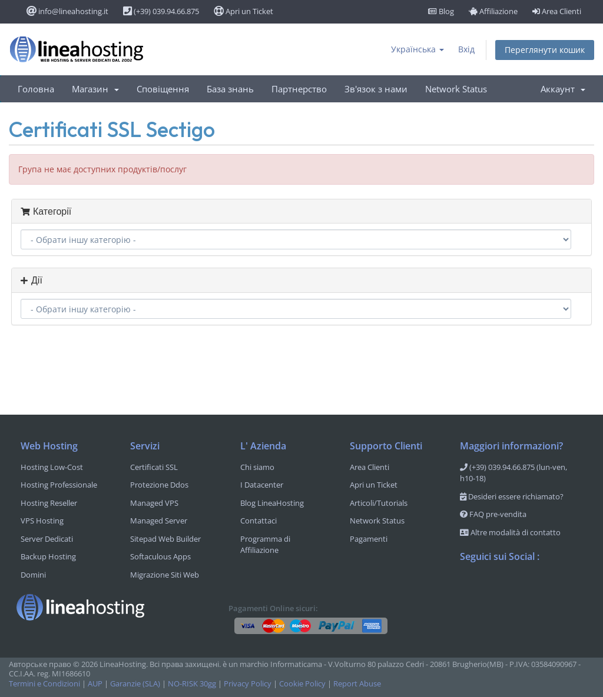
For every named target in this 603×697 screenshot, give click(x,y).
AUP (95, 684)
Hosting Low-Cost (52, 467)
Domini (33, 574)
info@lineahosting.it (67, 11)
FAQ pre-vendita (493, 514)
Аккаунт (563, 89)
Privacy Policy (247, 684)
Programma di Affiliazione (265, 544)
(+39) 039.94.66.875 (161, 11)
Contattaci (258, 520)
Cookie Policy (302, 684)
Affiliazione (493, 11)
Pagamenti (368, 538)
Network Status (456, 89)
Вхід (466, 49)
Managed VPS (154, 503)
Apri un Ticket (243, 11)
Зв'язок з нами (375, 89)
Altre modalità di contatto (510, 532)
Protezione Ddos (159, 484)
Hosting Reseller (49, 503)
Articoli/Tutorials (378, 503)
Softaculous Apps (160, 556)
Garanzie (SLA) (135, 684)
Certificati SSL (154, 467)
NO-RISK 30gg (192, 684)
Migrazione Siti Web (164, 574)
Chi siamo (257, 467)
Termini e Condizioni (44, 684)
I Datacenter (261, 484)
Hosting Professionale (59, 484)
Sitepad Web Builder (165, 538)
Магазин (95, 89)
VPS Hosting (42, 520)
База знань (230, 89)
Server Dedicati (47, 538)
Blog (441, 11)
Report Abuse (357, 684)
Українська (417, 49)
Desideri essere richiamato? (512, 496)
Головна (36, 89)
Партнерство (299, 89)
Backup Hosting (48, 556)
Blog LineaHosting (272, 503)
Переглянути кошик (545, 49)
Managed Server (158, 520)
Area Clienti (556, 11)
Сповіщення (163, 89)
